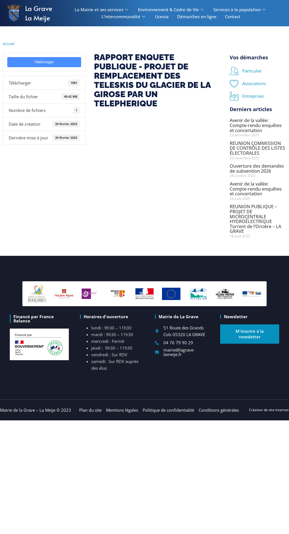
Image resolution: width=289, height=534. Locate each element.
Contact (232, 16)
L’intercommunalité (124, 16)
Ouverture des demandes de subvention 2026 (257, 168)
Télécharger (44, 61)
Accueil (8, 43)
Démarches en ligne (197, 16)
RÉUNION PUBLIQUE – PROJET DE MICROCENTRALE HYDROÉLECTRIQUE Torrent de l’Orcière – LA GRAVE (255, 218)
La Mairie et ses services (102, 9)
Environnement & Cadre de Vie (171, 9)
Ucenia (162, 16)
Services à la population (240, 9)
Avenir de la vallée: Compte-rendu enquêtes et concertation (256, 125)
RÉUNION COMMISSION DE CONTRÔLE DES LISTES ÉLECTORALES (257, 148)
